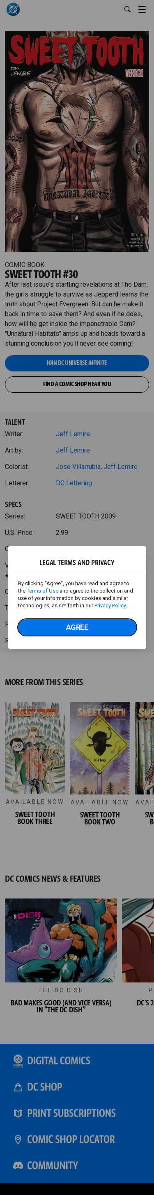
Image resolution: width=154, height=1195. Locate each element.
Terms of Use (42, 591)
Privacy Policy (110, 605)
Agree (77, 627)
